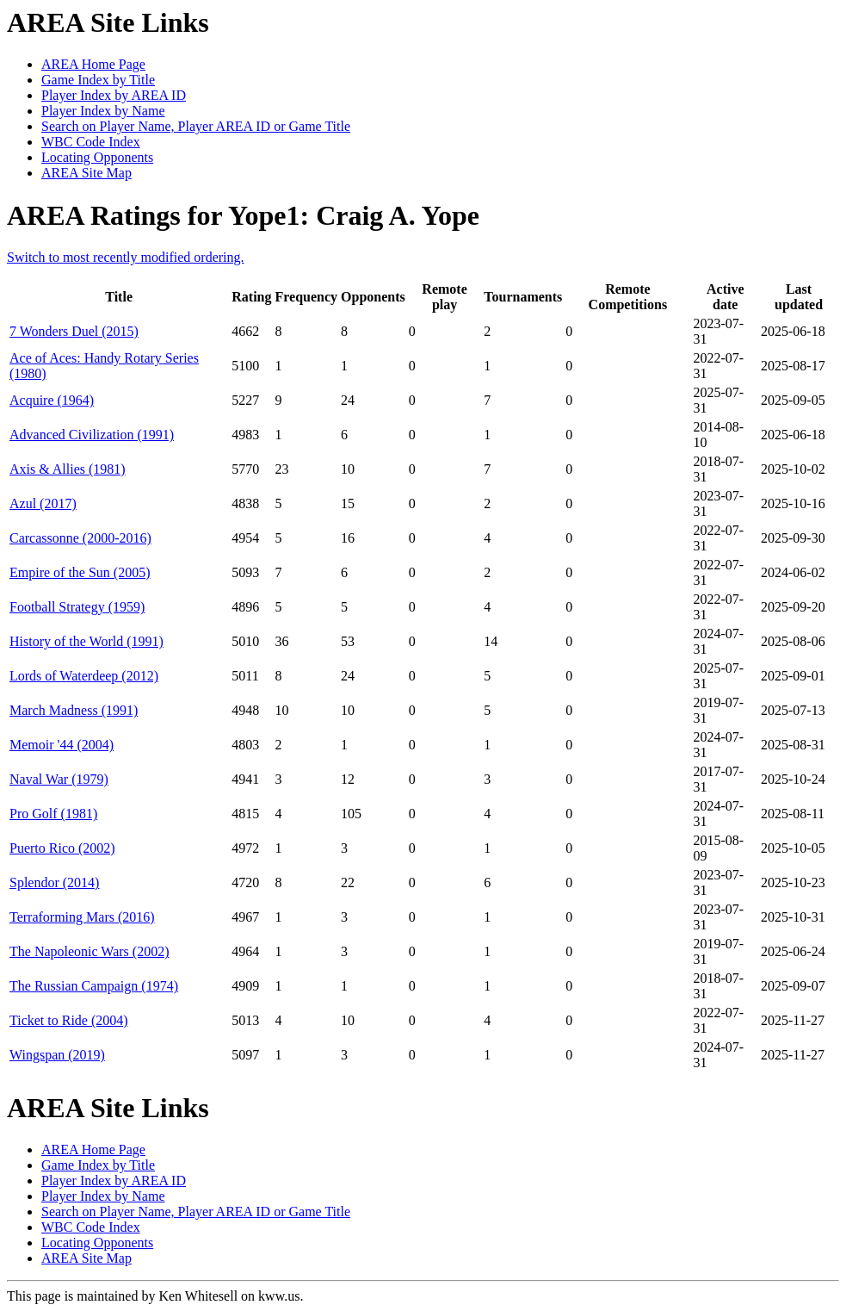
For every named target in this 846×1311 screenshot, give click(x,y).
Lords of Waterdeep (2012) (83, 675)
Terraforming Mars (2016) (82, 917)
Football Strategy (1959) (77, 607)
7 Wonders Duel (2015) (74, 331)
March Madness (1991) (73, 710)
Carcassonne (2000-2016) (80, 538)
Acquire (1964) (51, 400)
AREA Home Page (93, 64)
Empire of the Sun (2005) (80, 572)
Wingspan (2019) (57, 1054)
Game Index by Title (98, 79)
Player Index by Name (103, 110)
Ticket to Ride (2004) (68, 1020)
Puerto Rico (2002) (62, 848)
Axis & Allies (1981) (67, 469)
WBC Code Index (90, 141)
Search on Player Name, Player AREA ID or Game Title (195, 126)
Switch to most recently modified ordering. (125, 257)
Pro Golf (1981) (53, 813)
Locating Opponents (97, 157)
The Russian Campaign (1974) (93, 986)
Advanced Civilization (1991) (91, 434)
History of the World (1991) (86, 641)
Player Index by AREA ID (113, 95)
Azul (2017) (43, 503)
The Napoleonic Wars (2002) (89, 951)
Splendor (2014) (54, 882)
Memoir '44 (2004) (61, 744)
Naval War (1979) (58, 779)
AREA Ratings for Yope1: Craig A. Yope (243, 215)
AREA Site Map (86, 172)
